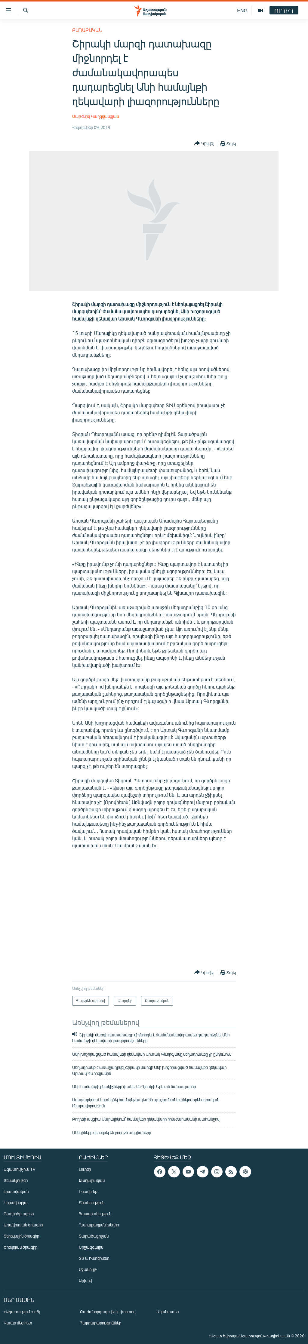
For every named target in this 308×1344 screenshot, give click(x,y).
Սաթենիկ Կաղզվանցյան (95, 116)
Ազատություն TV (19, 1169)
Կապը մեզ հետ (18, 1322)
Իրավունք (88, 1191)
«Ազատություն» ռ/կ (22, 1311)
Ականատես (167, 1311)
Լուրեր (85, 1169)
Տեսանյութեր (16, 1180)
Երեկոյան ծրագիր (20, 1247)
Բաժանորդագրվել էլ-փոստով (107, 1311)
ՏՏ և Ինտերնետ (94, 1258)
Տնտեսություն (91, 1202)
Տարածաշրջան (94, 1235)
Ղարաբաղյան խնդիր (99, 1224)
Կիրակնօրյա (16, 1202)
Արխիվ (85, 1280)
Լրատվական (16, 1191)
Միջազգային (91, 1247)
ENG (242, 10)
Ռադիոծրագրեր (19, 1213)
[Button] (204, 143)
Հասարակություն (95, 1213)
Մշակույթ (88, 1269)
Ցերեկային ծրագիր (21, 1235)
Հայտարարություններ (100, 1322)
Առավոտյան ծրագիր (23, 1224)
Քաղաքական (87, 30)
